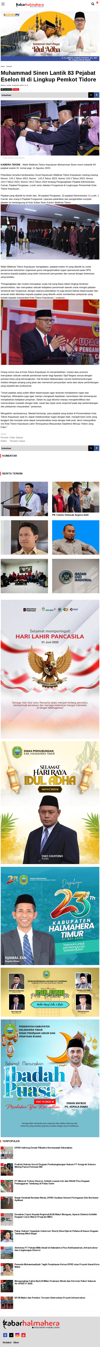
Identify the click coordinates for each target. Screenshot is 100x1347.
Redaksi (7, 1342)
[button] (97, 1)
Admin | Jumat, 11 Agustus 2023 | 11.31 (14, 85)
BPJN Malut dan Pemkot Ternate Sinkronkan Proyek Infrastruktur (50, 1298)
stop (15, 89)
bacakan (6, 89)
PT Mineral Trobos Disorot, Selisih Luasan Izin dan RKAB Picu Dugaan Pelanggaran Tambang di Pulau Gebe (52, 1182)
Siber (16, 1342)
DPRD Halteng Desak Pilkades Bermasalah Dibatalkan (43, 1148)
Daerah (9, 66)
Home (3, 66)
